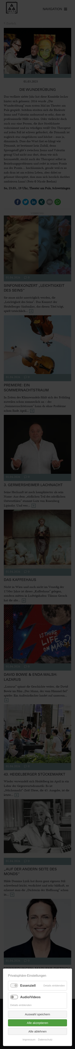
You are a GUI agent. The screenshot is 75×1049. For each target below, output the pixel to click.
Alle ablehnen (37, 1031)
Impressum (29, 1039)
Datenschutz (45, 1039)
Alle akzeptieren (37, 1023)
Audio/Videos (30, 997)
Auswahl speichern (37, 1014)
